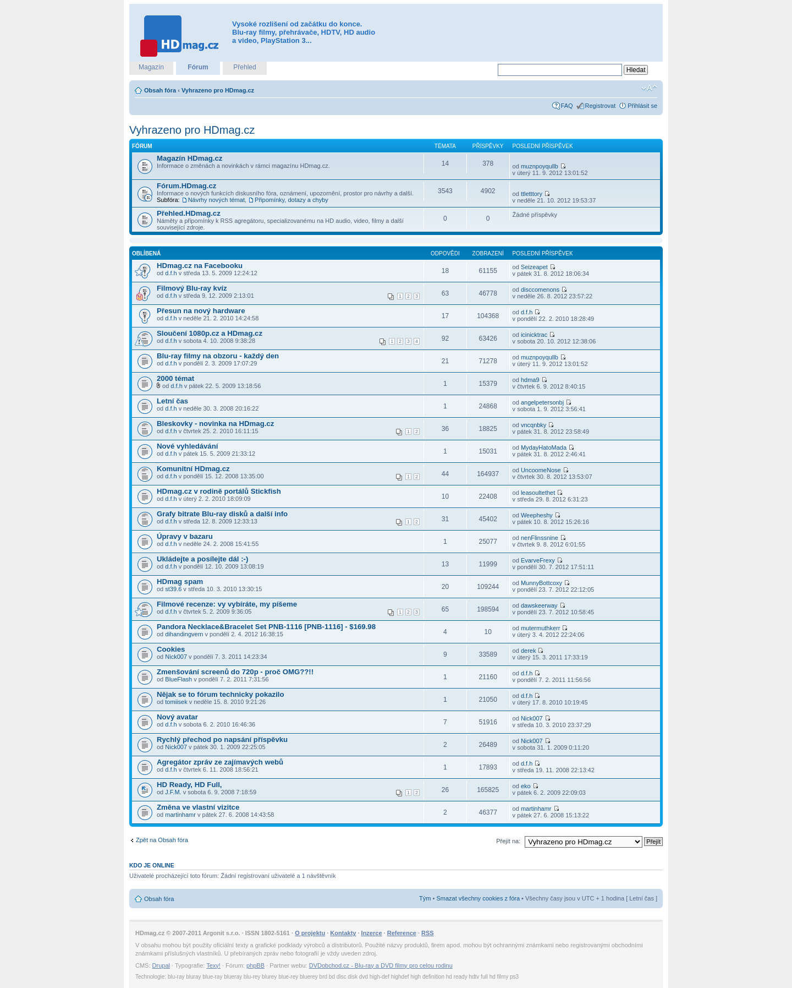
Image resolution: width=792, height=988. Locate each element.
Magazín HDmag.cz (189, 158)
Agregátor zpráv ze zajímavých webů (220, 762)
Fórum (198, 67)
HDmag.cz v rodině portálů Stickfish (219, 491)
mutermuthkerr (540, 628)
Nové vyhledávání (187, 446)
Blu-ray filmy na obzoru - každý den (218, 356)
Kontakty (343, 933)
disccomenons (540, 289)
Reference (401, 933)
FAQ (567, 105)
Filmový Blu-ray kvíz (192, 288)
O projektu (310, 933)
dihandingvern (184, 634)
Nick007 (176, 656)
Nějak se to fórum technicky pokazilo (220, 694)
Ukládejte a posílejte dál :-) (202, 559)
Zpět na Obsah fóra (162, 840)
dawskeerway (539, 605)
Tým (425, 898)
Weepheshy (537, 515)
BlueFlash (178, 679)
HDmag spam (180, 581)
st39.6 (173, 589)
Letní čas (172, 401)
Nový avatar (177, 717)
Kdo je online (151, 865)
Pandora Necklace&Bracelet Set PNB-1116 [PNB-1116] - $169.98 (266, 627)
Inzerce (371, 933)
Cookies (171, 649)
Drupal (161, 965)
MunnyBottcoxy (541, 583)
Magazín (151, 67)
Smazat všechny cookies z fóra (478, 898)
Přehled (244, 67)
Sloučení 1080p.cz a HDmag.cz (209, 333)
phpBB (255, 965)
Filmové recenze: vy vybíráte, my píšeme (227, 604)
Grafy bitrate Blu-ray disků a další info (222, 514)
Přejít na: (508, 841)
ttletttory (531, 193)
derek (528, 650)
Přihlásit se (642, 105)
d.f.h (171, 273)
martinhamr (180, 814)
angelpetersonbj (542, 402)
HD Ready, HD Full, (189, 784)
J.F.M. (173, 792)
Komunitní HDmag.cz (193, 469)
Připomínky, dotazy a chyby (291, 199)
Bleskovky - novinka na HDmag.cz (215, 423)
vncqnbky (533, 425)
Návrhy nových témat (216, 199)
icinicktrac (534, 334)
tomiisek (176, 701)
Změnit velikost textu (649, 88)
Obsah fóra (160, 90)
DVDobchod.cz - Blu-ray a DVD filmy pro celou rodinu (381, 965)
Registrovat (600, 105)
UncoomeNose (541, 470)
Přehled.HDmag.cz (189, 213)
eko (526, 786)
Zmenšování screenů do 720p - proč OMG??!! (235, 672)
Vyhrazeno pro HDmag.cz (218, 90)
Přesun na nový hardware (201, 311)
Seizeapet (534, 267)
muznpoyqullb (539, 166)
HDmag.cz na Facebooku (200, 265)
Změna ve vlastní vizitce (198, 807)
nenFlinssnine (539, 537)
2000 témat (175, 378)
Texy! (213, 965)
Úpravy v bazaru (185, 536)
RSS (427, 933)
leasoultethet (538, 492)
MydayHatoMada (543, 447)
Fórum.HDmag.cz (186, 186)
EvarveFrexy (538, 560)
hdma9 (530, 379)
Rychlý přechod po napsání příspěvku (222, 739)
